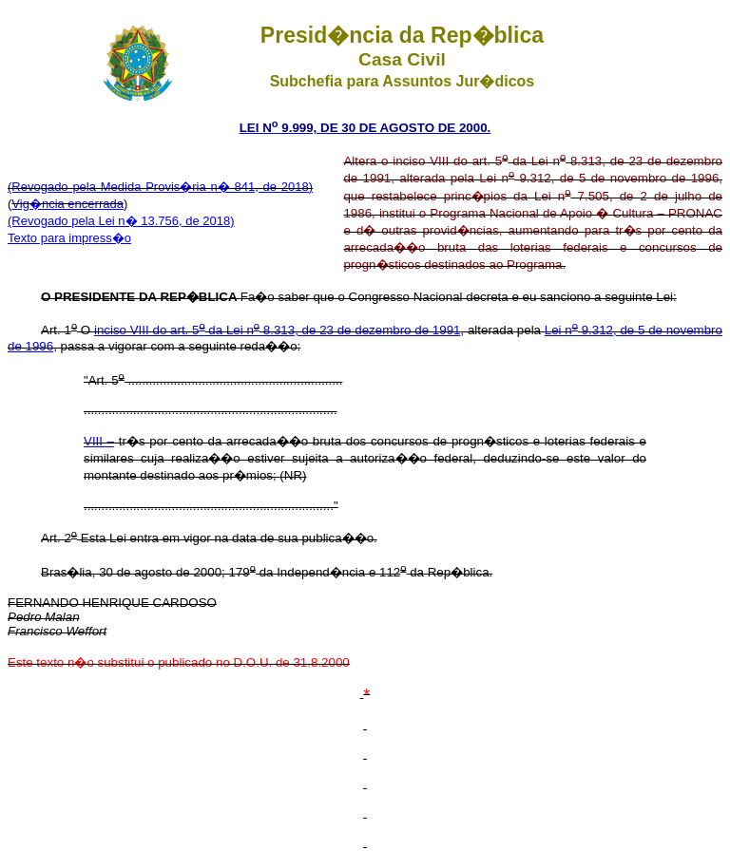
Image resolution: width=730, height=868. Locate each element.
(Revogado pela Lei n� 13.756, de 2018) (121, 221)
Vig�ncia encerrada (67, 204)
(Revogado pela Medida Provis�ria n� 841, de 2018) (160, 186)
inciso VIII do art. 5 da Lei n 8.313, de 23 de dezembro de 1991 (277, 330)
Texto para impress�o (69, 238)
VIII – (99, 441)
